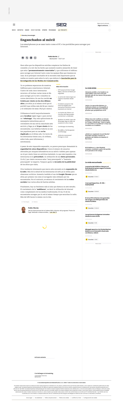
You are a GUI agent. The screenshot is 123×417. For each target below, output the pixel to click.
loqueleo (79, 407)
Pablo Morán (52, 57)
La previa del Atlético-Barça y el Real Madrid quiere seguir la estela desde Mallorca (98, 168)
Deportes (20, 30)
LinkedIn (31, 57)
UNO (53, 405)
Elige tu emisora (103, 25)
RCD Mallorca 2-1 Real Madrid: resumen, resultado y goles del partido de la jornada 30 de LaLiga (98, 149)
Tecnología (26, 202)
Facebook (23, 57)
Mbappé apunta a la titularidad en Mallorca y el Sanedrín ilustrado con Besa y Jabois (98, 231)
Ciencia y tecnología (28, 35)
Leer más (52, 212)
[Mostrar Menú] (14, 24)
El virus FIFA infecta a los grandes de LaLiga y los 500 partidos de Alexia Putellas (97, 199)
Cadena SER (61, 24)
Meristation (88, 407)
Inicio (14, 30)
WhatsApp (35, 57)
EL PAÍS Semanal (77, 405)
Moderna (49, 407)
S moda (72, 407)
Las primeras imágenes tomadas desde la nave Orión (97, 215)
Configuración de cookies (90, 397)
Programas (52, 30)
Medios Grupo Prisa (26, 408)
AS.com (80, 402)
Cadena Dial (71, 405)
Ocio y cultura (35, 30)
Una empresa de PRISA (26, 403)
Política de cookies (64, 397)
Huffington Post (43, 405)
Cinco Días (65, 405)
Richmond (40, 407)
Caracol (93, 402)
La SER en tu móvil (76, 397)
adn (86, 402)
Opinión (44, 30)
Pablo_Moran (58, 56)
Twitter (27, 57)
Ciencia (35, 202)
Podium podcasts (57, 407)
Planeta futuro (84, 405)
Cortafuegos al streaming (44, 373)
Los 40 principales (49, 402)
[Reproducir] (87, 177)
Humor (27, 30)
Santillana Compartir (66, 402)
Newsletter (105, 30)
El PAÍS (41, 402)
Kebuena (91, 405)
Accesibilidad (38, 397)
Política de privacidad (51, 397)
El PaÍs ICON (64, 407)
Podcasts (64, 30)
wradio (58, 405)
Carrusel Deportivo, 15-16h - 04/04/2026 (95, 184)
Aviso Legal (29, 397)
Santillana (57, 402)
